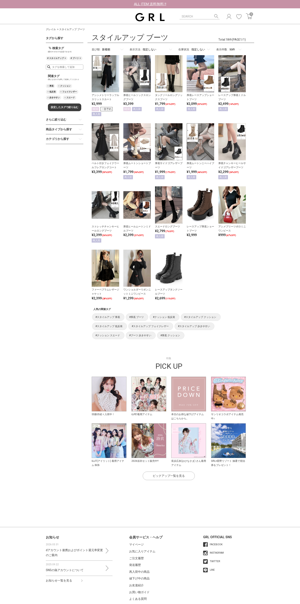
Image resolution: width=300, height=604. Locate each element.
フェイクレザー (69, 92)
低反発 (52, 92)
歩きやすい (54, 97)
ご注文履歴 (136, 558)
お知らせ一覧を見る (59, 580)
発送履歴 (135, 565)
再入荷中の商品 (139, 571)
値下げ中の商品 (139, 578)
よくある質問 (138, 598)
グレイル (51, 29)
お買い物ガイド (139, 592)
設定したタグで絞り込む (64, 107)
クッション (65, 86)
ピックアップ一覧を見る (169, 475)
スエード (70, 97)
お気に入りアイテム (142, 551)
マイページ (136, 544)
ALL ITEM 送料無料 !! (150, 4)
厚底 (51, 86)
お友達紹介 (136, 585)
